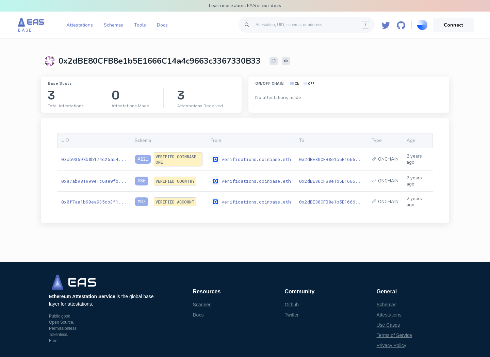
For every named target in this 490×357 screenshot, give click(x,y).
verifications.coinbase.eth (256, 159)
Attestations (79, 25)
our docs (271, 6)
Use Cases (388, 325)
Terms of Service (394, 335)
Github (292, 304)
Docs (162, 25)
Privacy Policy (391, 345)
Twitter (292, 315)
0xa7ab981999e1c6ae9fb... (94, 181)
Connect (453, 25)
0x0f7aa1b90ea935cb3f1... (94, 202)
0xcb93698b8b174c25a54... (94, 159)
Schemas (113, 25)
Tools (140, 25)
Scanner (202, 304)
